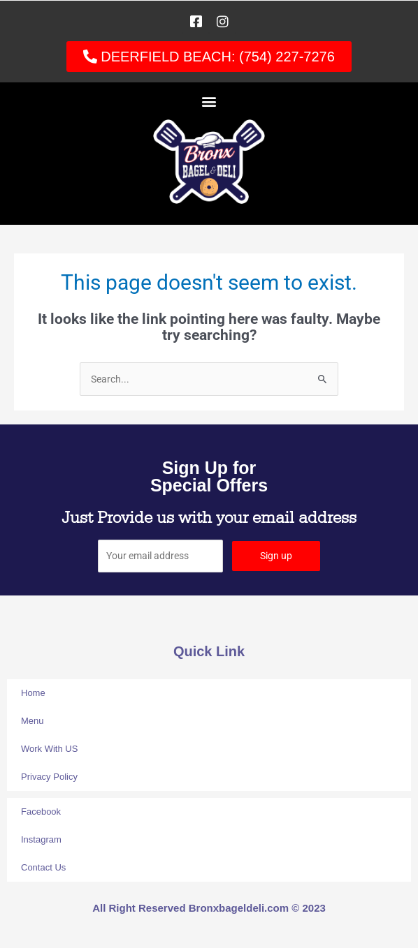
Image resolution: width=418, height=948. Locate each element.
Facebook (41, 811)
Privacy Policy (49, 776)
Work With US (49, 748)
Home (33, 693)
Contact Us (43, 867)
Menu (32, 721)
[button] (209, 100)
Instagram (41, 839)
